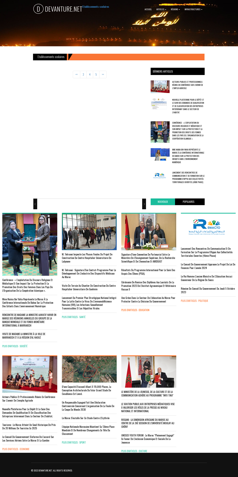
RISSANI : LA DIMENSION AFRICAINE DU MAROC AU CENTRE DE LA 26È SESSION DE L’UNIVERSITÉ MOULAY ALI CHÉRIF (147, 423)
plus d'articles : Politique (194, 301)
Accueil (148, 9)
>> (103, 74)
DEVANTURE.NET (57, 9)
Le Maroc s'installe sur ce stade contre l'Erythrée (85, 418)
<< (76, 74)
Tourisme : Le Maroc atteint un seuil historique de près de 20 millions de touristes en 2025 (29, 426)
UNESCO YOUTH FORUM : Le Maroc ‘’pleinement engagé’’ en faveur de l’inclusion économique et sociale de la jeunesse (147, 438)
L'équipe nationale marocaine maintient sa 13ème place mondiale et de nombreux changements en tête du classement (88, 430)
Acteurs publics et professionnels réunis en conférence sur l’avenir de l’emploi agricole (187, 85)
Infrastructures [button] (193, 9)
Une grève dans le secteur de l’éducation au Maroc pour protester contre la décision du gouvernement (148, 299)
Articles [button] (161, 9)
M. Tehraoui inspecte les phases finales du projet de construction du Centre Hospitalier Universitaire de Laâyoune (87, 257)
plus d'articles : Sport (74, 442)
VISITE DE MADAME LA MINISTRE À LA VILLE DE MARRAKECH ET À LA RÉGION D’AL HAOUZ (23, 335)
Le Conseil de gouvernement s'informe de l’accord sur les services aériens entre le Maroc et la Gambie (28, 438)
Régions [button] (175, 9)
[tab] (163, 201)
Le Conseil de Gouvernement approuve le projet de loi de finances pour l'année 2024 (208, 266)
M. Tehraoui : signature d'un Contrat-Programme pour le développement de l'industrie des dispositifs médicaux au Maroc (89, 273)
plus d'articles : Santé (73, 317)
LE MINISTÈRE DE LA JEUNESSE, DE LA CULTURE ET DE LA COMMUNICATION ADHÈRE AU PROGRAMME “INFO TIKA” (147, 393)
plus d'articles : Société (14, 346)
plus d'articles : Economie (15, 449)
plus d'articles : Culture (134, 451)
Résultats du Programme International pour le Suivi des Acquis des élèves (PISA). (148, 271)
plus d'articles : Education (135, 310)
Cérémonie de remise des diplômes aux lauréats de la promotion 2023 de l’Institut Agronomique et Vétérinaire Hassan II (148, 285)
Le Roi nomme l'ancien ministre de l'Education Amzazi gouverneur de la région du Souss (206, 278)
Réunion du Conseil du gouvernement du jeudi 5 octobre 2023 (208, 290)
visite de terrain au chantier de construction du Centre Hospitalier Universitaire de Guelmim (89, 287)
